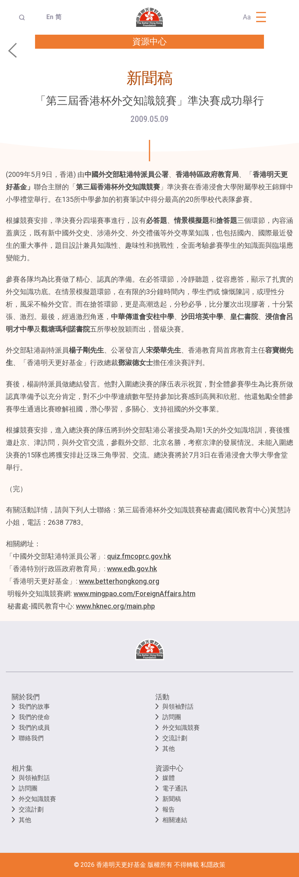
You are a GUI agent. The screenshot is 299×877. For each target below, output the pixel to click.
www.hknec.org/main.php (115, 606)
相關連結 (174, 820)
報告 (168, 809)
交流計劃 (174, 738)
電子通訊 (174, 788)
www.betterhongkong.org (119, 581)
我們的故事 (34, 706)
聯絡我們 (31, 738)
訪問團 (171, 717)
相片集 (22, 768)
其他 (168, 748)
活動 (162, 697)
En (47, 17)
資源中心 (169, 768)
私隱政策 (213, 864)
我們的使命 (34, 717)
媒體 (168, 778)
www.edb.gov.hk (132, 569)
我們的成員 (34, 727)
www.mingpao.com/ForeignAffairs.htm (134, 593)
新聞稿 (171, 799)
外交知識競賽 (181, 727)
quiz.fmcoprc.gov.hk (139, 556)
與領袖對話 (177, 706)
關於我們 (26, 697)
